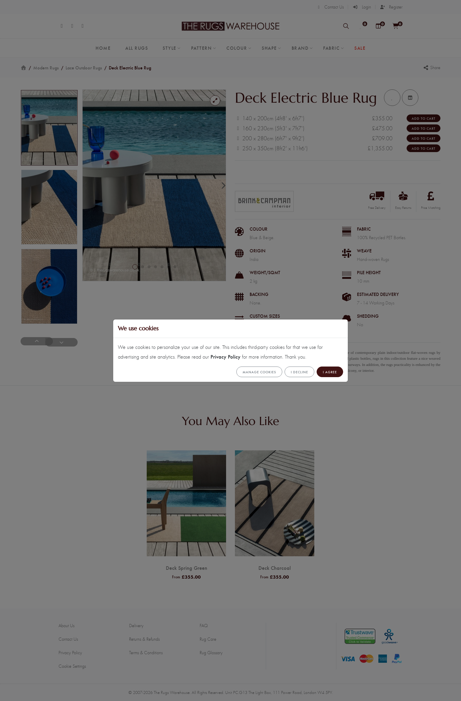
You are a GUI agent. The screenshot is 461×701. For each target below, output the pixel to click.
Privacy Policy (225, 356)
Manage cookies (259, 371)
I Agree (330, 371)
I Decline (299, 371)
